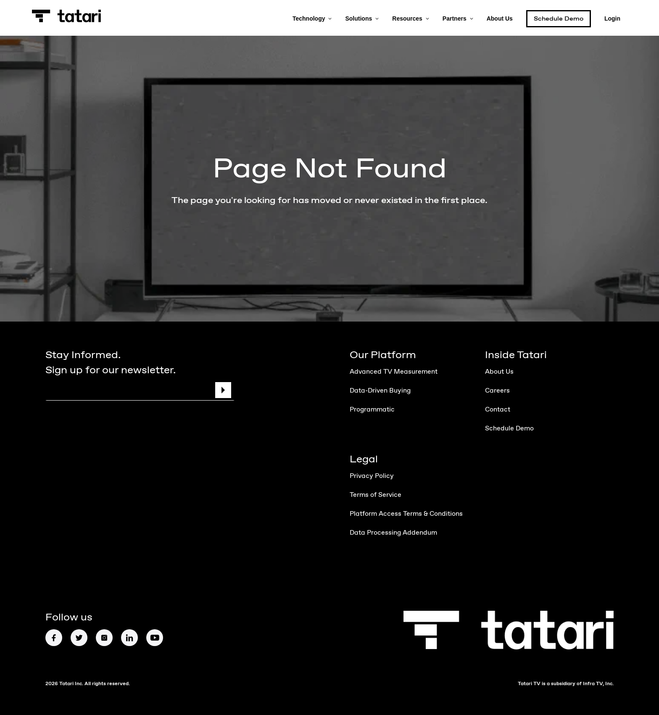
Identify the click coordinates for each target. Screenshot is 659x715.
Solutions (361, 18)
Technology (312, 18)
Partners (458, 18)
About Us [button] (499, 18)
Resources (410, 18)
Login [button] (612, 18)
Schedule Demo (558, 18)
